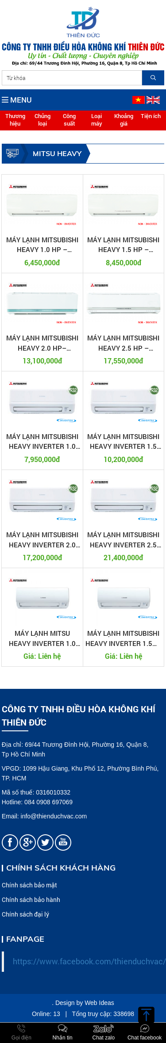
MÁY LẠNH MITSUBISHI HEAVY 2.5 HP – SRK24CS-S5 (123, 343)
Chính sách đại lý (25, 914)
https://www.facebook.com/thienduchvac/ (89, 961)
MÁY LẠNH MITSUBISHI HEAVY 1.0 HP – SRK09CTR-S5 (42, 245)
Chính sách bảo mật (29, 885)
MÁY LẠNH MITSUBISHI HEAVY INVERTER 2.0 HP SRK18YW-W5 (42, 540)
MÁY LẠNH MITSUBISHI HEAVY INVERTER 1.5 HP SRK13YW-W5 (123, 441)
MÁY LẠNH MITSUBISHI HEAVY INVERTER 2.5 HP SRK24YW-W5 (123, 540)
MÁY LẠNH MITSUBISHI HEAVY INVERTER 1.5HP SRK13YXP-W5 (123, 638)
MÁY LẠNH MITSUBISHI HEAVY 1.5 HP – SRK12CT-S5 (123, 245)
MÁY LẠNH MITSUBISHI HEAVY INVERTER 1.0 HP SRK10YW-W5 (42, 441)
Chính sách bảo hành (31, 899)
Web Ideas (99, 1002)
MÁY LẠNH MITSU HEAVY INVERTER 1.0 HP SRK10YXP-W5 (42, 638)
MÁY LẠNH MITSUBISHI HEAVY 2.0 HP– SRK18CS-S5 (42, 343)
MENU (17, 100)
